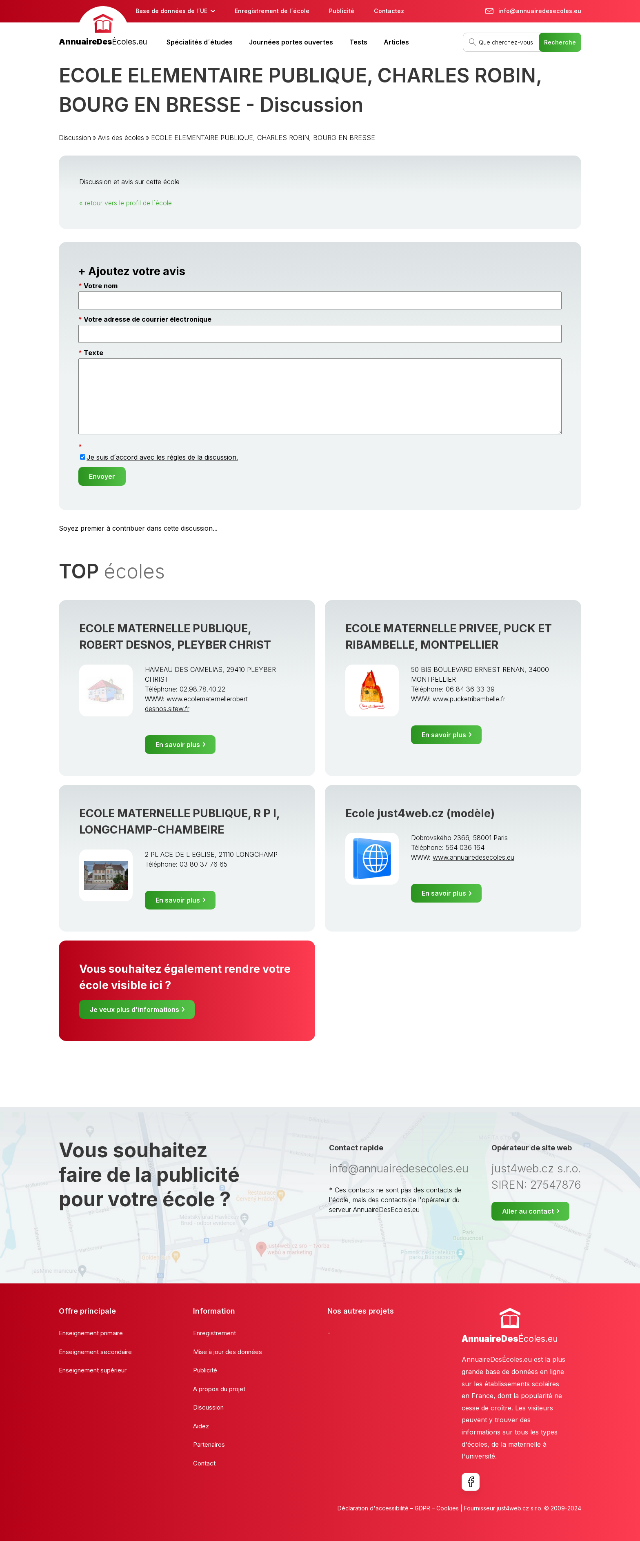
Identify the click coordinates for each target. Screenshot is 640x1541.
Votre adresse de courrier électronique (147, 319)
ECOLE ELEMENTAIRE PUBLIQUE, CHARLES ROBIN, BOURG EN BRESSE (263, 137)
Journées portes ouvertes (291, 42)
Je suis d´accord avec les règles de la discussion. (162, 457)
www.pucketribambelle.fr (469, 699)
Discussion (75, 137)
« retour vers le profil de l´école (125, 203)
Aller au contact (528, 1211)
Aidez (201, 1426)
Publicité (341, 10)
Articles (396, 42)
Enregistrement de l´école (272, 10)
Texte (93, 353)
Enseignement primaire (91, 1333)
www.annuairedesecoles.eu (473, 857)
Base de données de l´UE (171, 10)
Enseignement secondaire (95, 1352)
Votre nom (101, 286)
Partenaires (209, 1444)
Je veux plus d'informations (134, 1009)
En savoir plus (178, 744)
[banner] (103, 27)
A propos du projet (219, 1389)
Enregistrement (214, 1333)
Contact (204, 1463)
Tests (358, 42)
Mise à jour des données (227, 1352)
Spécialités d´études (200, 42)
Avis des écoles (121, 137)
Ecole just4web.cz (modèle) (420, 813)
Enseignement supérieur (93, 1370)
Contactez (389, 10)
